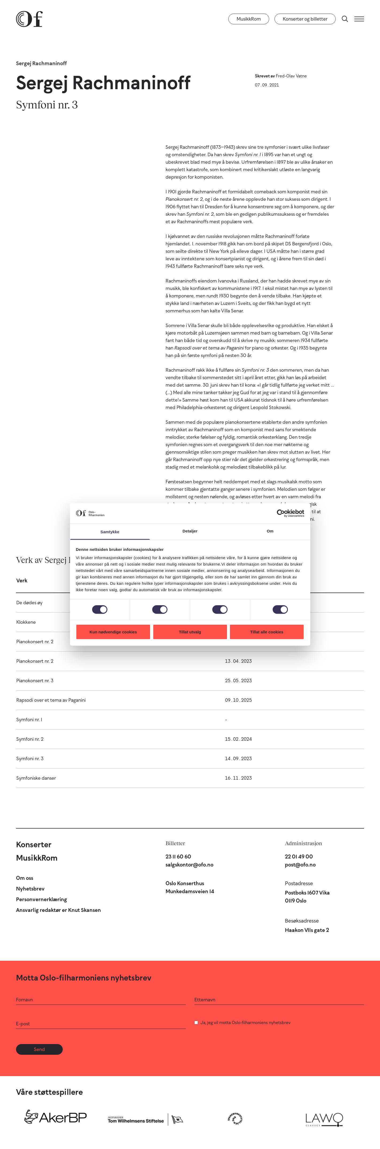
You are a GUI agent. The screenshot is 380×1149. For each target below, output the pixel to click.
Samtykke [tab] (109, 532)
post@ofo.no (300, 865)
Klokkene (26, 622)
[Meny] (359, 19)
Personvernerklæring (41, 899)
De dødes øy (29, 602)
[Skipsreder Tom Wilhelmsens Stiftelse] (145, 1118)
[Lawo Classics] (324, 1118)
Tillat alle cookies (266, 631)
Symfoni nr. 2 (30, 739)
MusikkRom (249, 19)
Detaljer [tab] (190, 531)
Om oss (24, 878)
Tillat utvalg (190, 631)
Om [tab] (270, 531)
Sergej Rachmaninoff (41, 63)
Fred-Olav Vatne (291, 75)
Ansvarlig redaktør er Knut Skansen (58, 910)
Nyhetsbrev (30, 889)
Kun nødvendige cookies (113, 631)
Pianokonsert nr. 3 (34, 680)
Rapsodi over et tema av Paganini (51, 700)
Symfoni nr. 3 (30, 758)
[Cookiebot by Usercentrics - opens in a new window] (280, 513)
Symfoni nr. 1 (29, 719)
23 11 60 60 (178, 857)
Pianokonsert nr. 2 (34, 641)
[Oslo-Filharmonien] (29, 19)
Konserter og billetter (305, 19)
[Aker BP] (55, 1118)
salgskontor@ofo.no (189, 865)
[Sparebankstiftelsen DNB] (235, 1118)
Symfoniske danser (36, 778)
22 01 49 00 (299, 857)
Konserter (34, 844)
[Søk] (345, 19)
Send (39, 1049)
